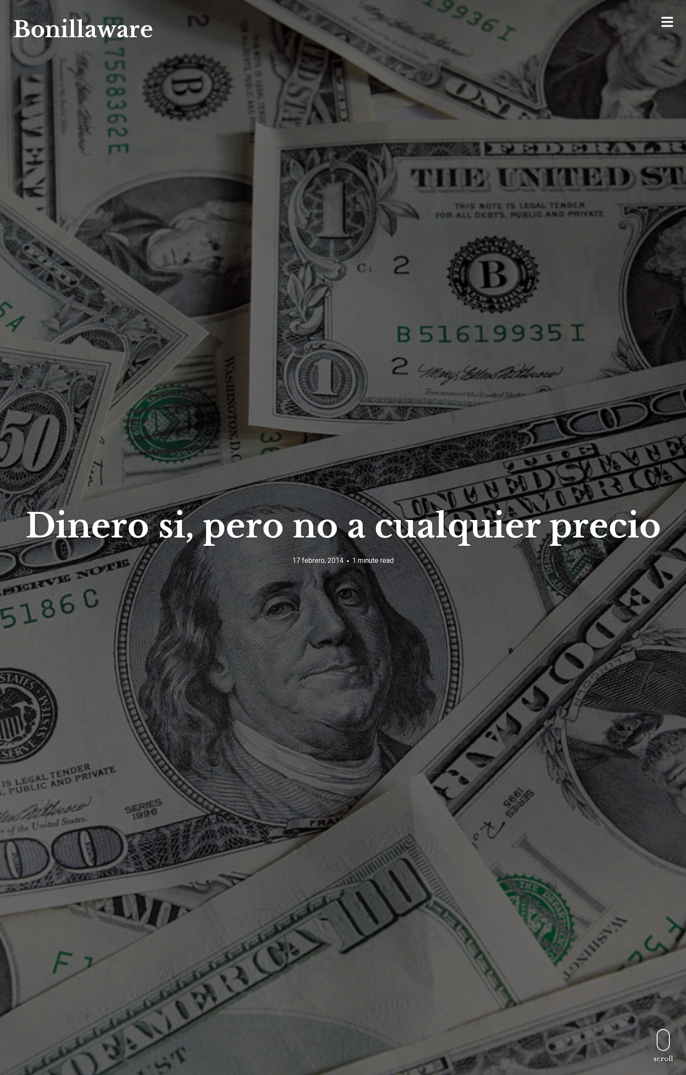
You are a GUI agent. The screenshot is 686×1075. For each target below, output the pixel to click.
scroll (663, 1045)
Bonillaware (83, 29)
